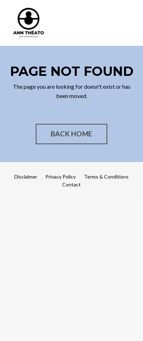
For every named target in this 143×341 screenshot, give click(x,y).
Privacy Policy (60, 177)
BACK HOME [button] (71, 134)
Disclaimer (25, 177)
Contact (71, 184)
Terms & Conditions (106, 177)
